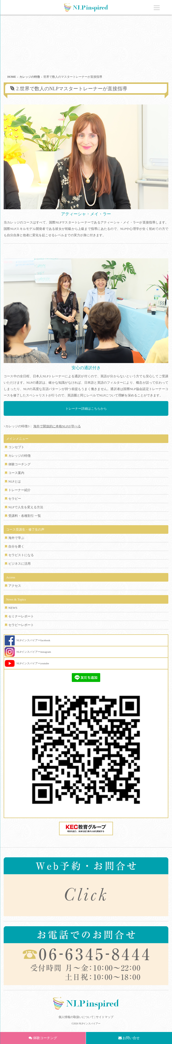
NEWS (12, 608)
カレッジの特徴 (19, 455)
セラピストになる (21, 555)
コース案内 (16, 473)
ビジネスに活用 (19, 563)
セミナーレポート (21, 616)
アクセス (14, 585)
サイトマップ (104, 1017)
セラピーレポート (21, 625)
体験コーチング (19, 464)
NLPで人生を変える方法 (25, 507)
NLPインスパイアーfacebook (33, 640)
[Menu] (156, 7)
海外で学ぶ (16, 538)
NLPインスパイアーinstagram (33, 651)
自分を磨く (16, 546)
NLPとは (14, 481)
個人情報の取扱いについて (76, 1017)
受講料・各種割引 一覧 (24, 516)
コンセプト (16, 447)
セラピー (14, 498)
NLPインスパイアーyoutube (32, 663)
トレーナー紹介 (19, 490)
